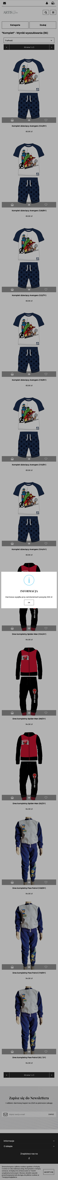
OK (29, 602)
